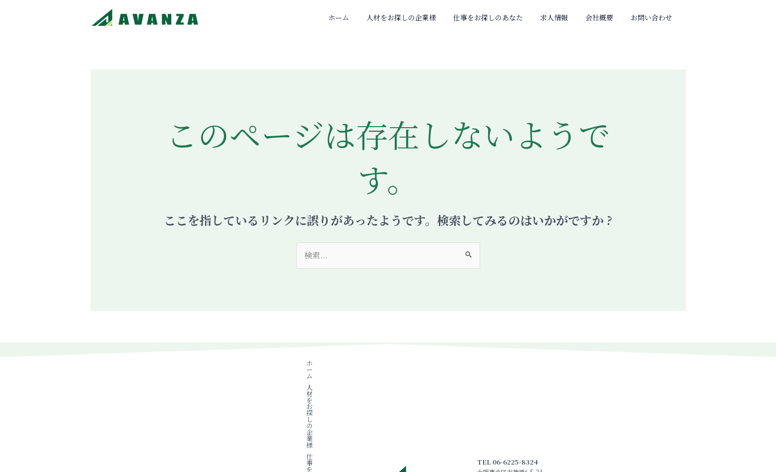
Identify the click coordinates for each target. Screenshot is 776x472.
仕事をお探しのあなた (514, 17)
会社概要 (611, 17)
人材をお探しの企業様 (435, 17)
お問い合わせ (655, 17)
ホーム (379, 17)
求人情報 (573, 17)
